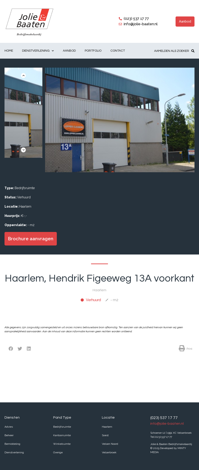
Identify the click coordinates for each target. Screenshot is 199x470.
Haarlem (107, 426)
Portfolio (93, 50)
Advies (9, 426)
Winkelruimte (62, 443)
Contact (117, 50)
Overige (58, 452)
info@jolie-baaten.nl (167, 423)
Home (9, 50)
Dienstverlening (38, 50)
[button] (185, 21)
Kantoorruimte (62, 435)
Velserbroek (109, 452)
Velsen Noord (110, 443)
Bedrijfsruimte (62, 426)
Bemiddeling (12, 443)
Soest (105, 435)
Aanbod (69, 50)
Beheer (9, 435)
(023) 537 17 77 (164, 418)
